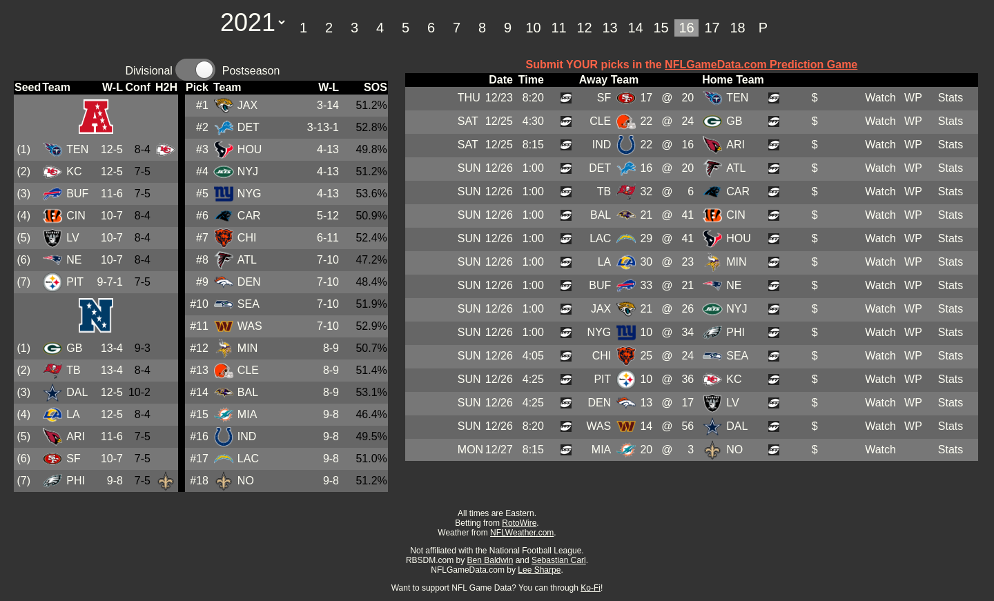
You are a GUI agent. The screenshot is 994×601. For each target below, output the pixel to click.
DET (248, 127)
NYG (249, 193)
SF (73, 458)
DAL (77, 392)
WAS (249, 326)
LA (73, 414)
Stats (950, 98)
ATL (247, 260)
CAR (249, 215)
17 (711, 27)
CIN (76, 215)
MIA (247, 414)
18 (737, 27)
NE (73, 260)
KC (73, 171)
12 (584, 27)
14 (635, 27)
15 (660, 27)
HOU (249, 149)
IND (247, 436)
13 (609, 27)
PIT (75, 282)
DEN (249, 282)
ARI (75, 436)
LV (72, 238)
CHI (247, 238)
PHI (75, 480)
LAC (248, 458)
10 (532, 27)
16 (686, 27)
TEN (77, 149)
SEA (248, 304)
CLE (248, 370)
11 (558, 27)
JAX (247, 105)
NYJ (247, 171)
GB (74, 348)
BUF (77, 193)
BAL (247, 392)
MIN (247, 348)
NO (245, 480)
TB (73, 370)
